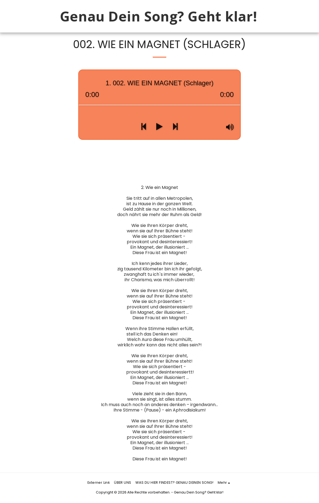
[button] (279, 16)
